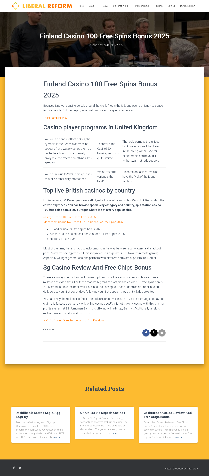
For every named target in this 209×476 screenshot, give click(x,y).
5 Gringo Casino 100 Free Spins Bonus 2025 (70, 217)
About (93, 6)
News (105, 6)
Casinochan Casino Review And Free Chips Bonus (168, 415)
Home (81, 6)
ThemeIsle (192, 468)
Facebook (13, 468)
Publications (143, 6)
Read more (58, 437)
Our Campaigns (121, 6)
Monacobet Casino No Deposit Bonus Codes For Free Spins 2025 (84, 221)
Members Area (187, 6)
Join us (171, 6)
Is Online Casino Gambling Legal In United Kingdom (75, 320)
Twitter (20, 468)
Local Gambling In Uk (56, 117)
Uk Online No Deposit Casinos (102, 413)
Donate (159, 6)
